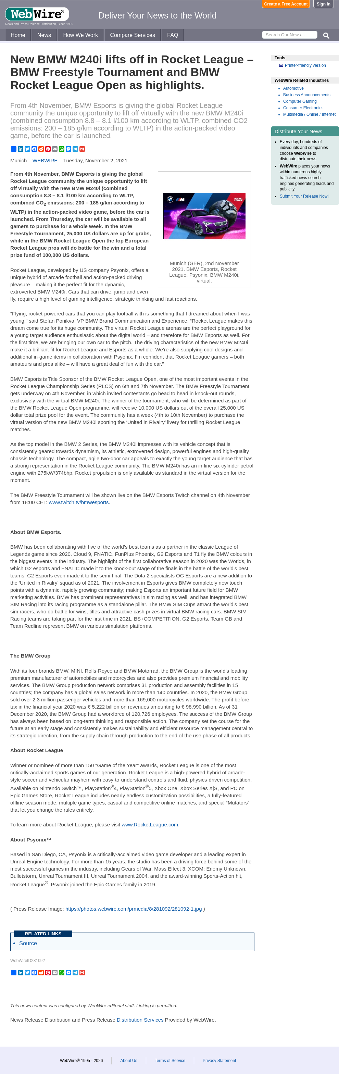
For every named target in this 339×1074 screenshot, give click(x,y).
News (44, 35)
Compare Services (132, 35)
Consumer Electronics (303, 107)
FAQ (172, 35)
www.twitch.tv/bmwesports (79, 502)
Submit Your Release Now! (304, 196)
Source (28, 943)
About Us (128, 1060)
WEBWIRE (45, 160)
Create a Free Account (286, 4)
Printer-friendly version (305, 65)
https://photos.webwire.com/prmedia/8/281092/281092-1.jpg (133, 909)
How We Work (80, 35)
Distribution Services (140, 1020)
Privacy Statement (219, 1060)
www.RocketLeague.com (150, 824)
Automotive (293, 88)
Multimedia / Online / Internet (309, 114)
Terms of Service (170, 1060)
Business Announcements (306, 94)
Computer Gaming (300, 101)
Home (18, 35)
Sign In (323, 4)
